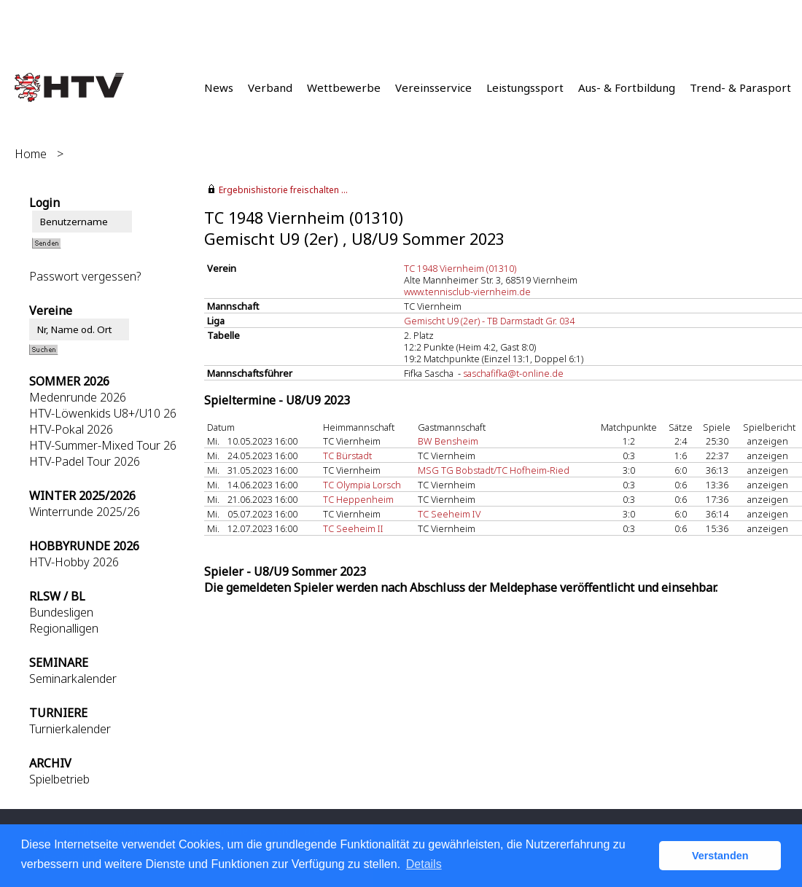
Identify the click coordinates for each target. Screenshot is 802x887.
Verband (270, 87)
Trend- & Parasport (740, 87)
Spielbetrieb (59, 779)
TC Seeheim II (353, 528)
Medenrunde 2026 (77, 397)
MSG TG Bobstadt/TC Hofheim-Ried (493, 470)
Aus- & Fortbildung (626, 87)
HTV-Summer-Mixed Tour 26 (102, 445)
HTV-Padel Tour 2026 (84, 461)
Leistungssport (525, 87)
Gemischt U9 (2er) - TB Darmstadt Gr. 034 (489, 320)
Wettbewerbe (344, 87)
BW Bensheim (448, 441)
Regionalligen (63, 628)
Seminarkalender (73, 679)
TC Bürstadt (347, 455)
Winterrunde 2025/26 (84, 512)
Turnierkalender (70, 729)
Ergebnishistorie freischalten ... (283, 190)
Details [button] (424, 864)
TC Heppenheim (358, 499)
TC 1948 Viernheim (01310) (460, 268)
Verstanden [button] (720, 855)
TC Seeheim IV (449, 513)
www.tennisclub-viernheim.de (467, 291)
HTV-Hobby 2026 (74, 562)
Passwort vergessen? (85, 276)
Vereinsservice (433, 87)
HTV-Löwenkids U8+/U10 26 (102, 413)
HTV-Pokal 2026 (71, 429)
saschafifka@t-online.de (513, 373)
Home (31, 154)
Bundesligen (61, 612)
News (218, 87)
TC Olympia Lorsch (362, 484)
